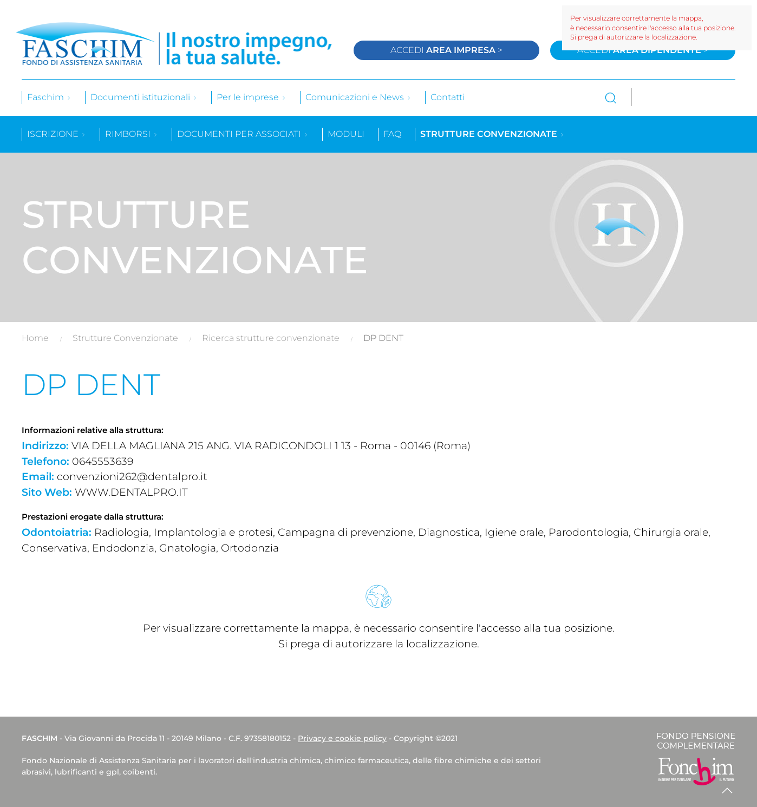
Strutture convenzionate (492, 134)
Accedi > (446, 50)
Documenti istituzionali (144, 97)
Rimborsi (131, 134)
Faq (392, 134)
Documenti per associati (243, 134)
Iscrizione (56, 134)
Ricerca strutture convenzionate (271, 338)
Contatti (447, 97)
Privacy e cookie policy (342, 738)
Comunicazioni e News (358, 97)
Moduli (346, 134)
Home (35, 338)
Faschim (49, 97)
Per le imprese (251, 97)
